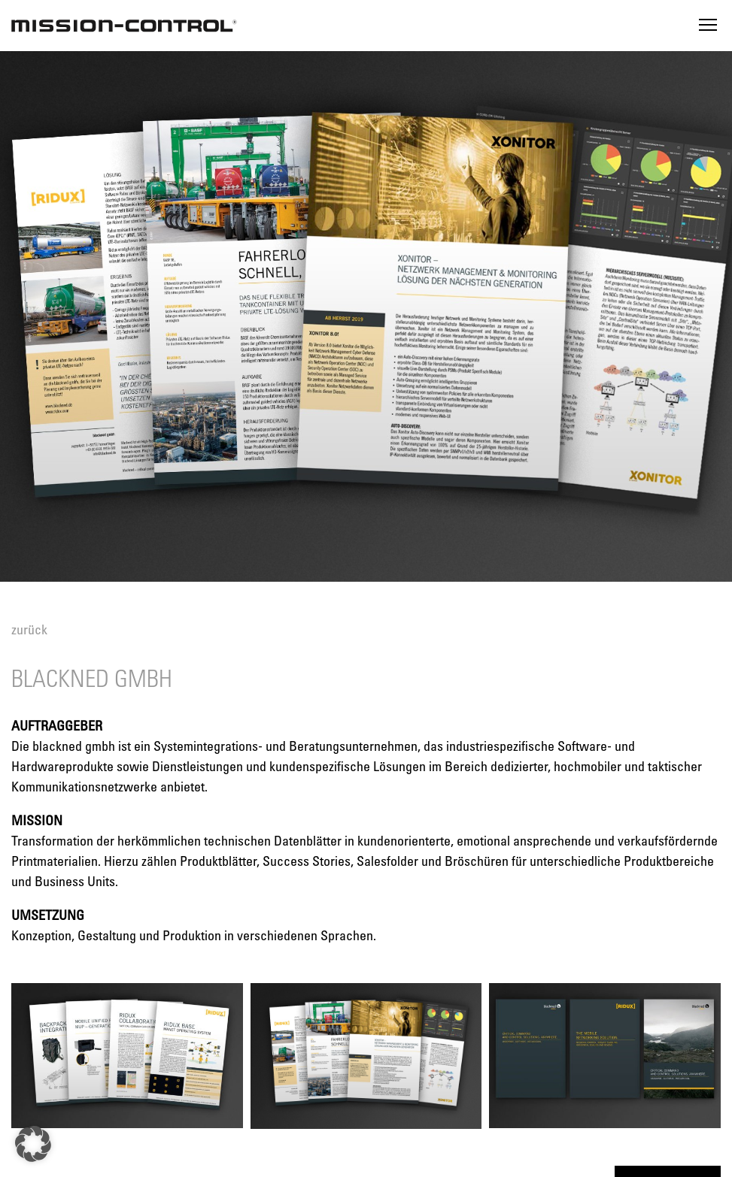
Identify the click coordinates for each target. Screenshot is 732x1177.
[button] (33, 1144)
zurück (29, 629)
